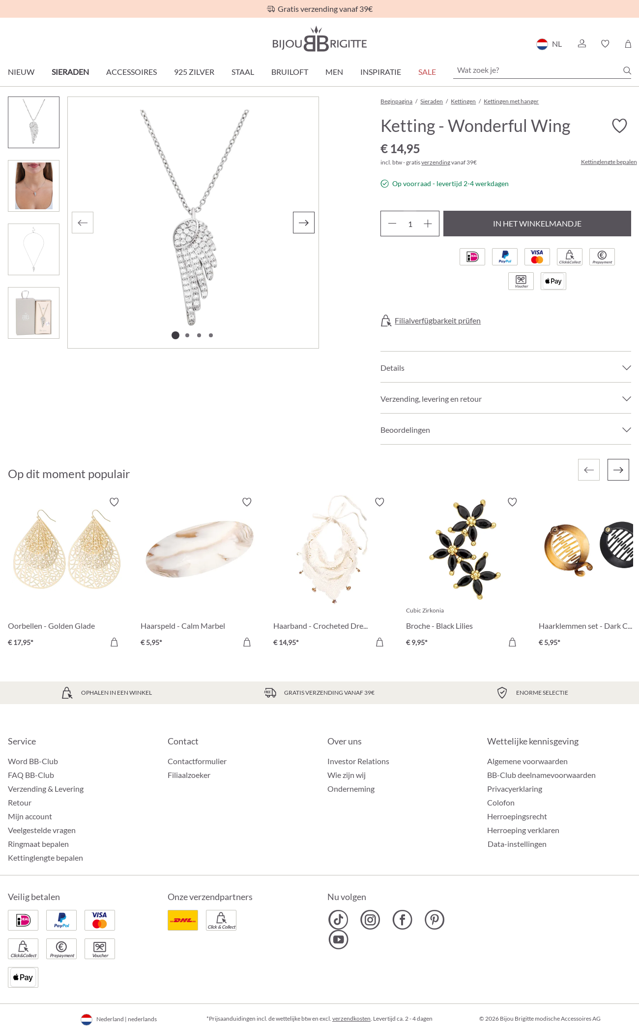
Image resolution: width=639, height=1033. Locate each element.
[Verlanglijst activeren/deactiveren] (619, 126)
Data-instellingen (517, 843)
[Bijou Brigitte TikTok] (338, 920)
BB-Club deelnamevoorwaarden (541, 774)
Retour (19, 802)
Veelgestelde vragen (42, 830)
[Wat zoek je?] (542, 70)
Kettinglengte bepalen (609, 162)
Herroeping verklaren (523, 830)
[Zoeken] (627, 70)
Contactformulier (197, 761)
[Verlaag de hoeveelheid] (392, 223)
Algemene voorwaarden (527, 761)
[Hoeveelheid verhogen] (427, 223)
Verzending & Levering (46, 788)
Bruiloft (289, 71)
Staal (243, 71)
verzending (435, 162)
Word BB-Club (33, 761)
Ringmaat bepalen (38, 843)
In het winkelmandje (537, 223)
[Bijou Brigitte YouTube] (338, 939)
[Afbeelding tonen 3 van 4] (199, 335)
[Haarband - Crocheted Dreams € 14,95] (332, 573)
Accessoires (131, 71)
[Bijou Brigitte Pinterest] (434, 920)
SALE (427, 71)
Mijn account (30, 816)
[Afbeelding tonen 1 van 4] (175, 335)
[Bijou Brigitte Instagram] (370, 920)
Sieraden (70, 71)
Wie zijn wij (346, 774)
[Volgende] (304, 222)
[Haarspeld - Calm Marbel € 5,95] (200, 573)
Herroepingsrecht (517, 816)
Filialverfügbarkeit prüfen (438, 320)
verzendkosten (351, 1018)
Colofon (501, 802)
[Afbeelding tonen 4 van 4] (211, 335)
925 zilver (194, 71)
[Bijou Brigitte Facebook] (402, 920)
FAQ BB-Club (31, 774)
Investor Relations (358, 761)
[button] (581, 44)
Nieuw (21, 71)
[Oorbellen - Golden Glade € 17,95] (67, 573)
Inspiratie (380, 71)
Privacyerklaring (514, 788)
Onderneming (351, 788)
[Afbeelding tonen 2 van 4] (187, 335)
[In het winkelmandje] (114, 642)
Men (334, 71)
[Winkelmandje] (628, 44)
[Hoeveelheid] (410, 223)
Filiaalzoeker (189, 774)
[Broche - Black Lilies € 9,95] (465, 573)
